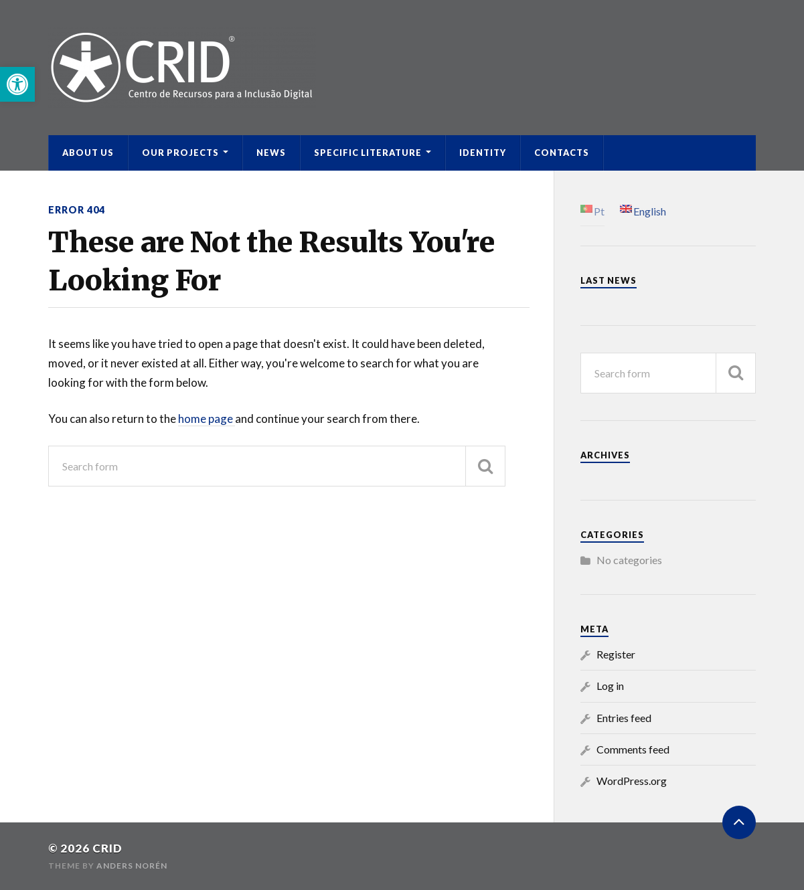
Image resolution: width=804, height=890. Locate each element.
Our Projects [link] (180, 152)
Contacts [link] (561, 152)
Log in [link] (610, 685)
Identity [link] (482, 152)
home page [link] (206, 419)
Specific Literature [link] (368, 152)
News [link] (271, 152)
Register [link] (615, 654)
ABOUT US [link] (88, 152)
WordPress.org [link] (631, 780)
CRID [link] (107, 848)
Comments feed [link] (632, 749)
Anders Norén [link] (131, 866)
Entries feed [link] (623, 717)
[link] (17, 84)
